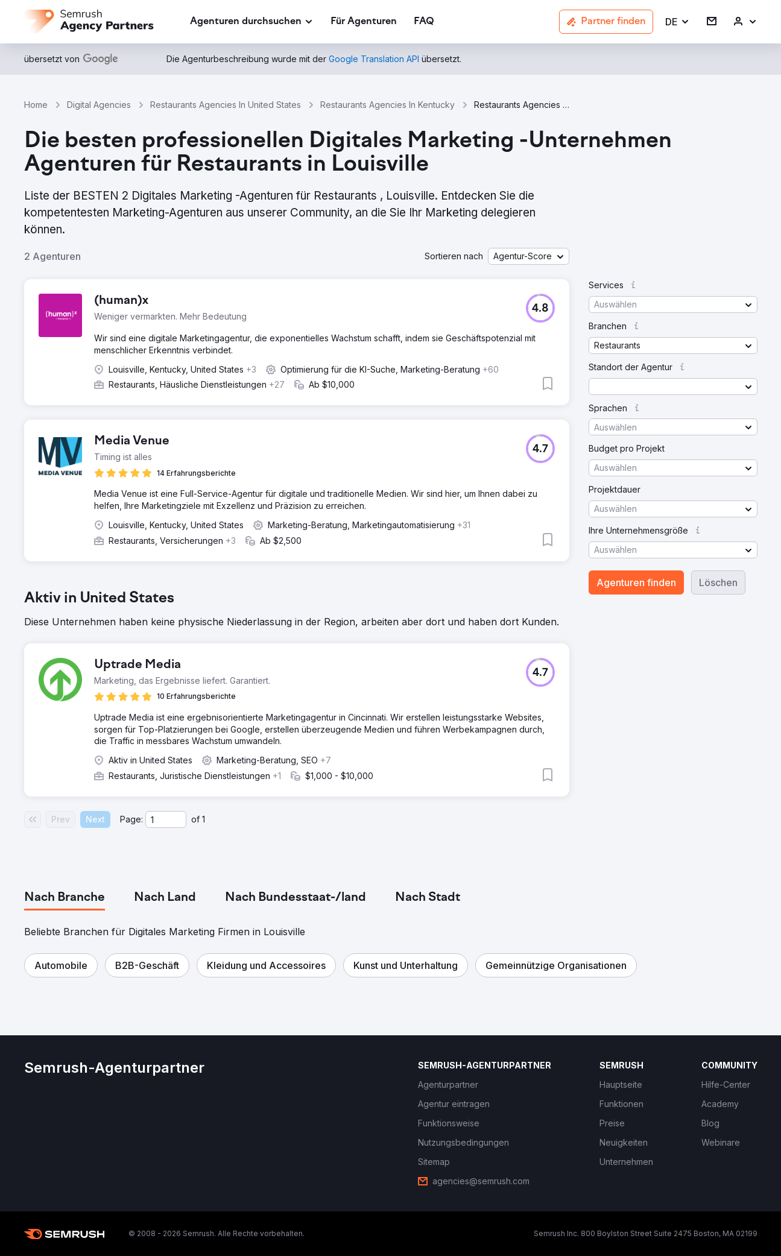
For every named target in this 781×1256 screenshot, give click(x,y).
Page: (131, 819)
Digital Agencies (99, 104)
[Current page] (166, 819)
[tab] (64, 898)
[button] (677, 22)
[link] (363, 22)
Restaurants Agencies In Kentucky (387, 104)
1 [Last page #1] (203, 819)
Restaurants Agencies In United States (225, 104)
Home (36, 104)
